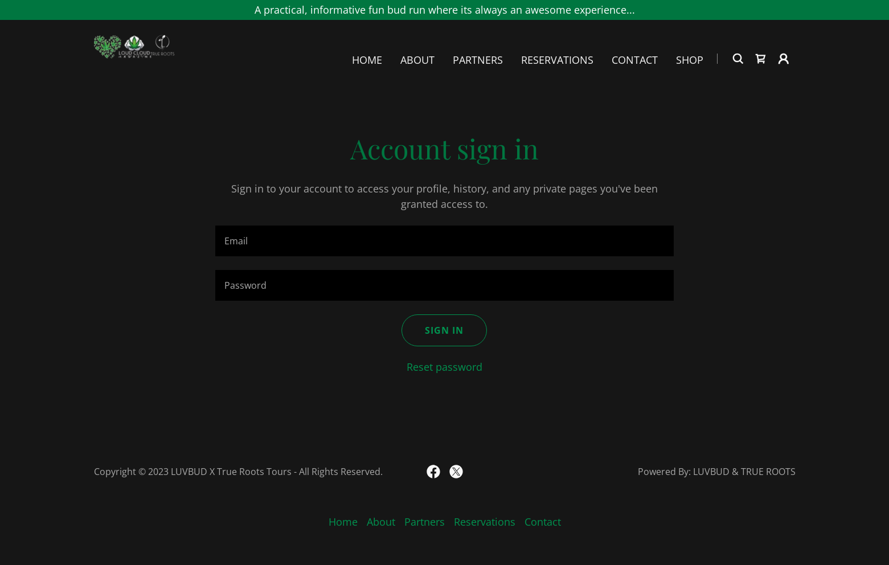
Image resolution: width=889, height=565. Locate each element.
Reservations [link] (557, 60)
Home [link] (367, 60)
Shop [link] (689, 60)
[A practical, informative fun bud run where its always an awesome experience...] (444, 10)
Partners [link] (478, 60)
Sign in (444, 330)
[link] (134, 57)
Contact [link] (635, 60)
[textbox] (444, 241)
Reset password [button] (444, 367)
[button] (783, 58)
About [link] (417, 60)
